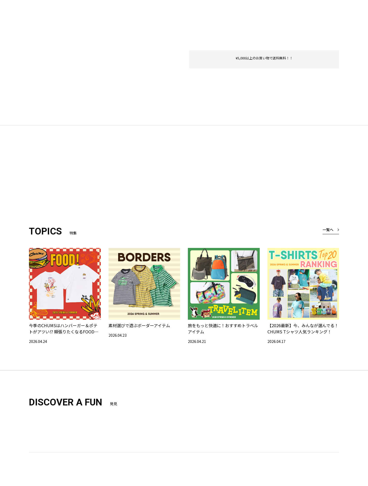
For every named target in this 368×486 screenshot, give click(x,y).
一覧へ (328, 229)
